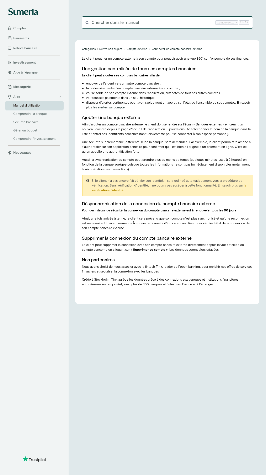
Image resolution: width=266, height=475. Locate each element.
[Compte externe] (137, 49)
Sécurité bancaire (26, 122)
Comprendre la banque (30, 113)
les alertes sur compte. (109, 107)
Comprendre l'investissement (34, 138)
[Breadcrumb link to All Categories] (89, 49)
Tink (159, 266)
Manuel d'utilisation (27, 105)
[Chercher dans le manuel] (153, 22)
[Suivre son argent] (110, 49)
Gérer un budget (25, 130)
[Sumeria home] (23, 11)
